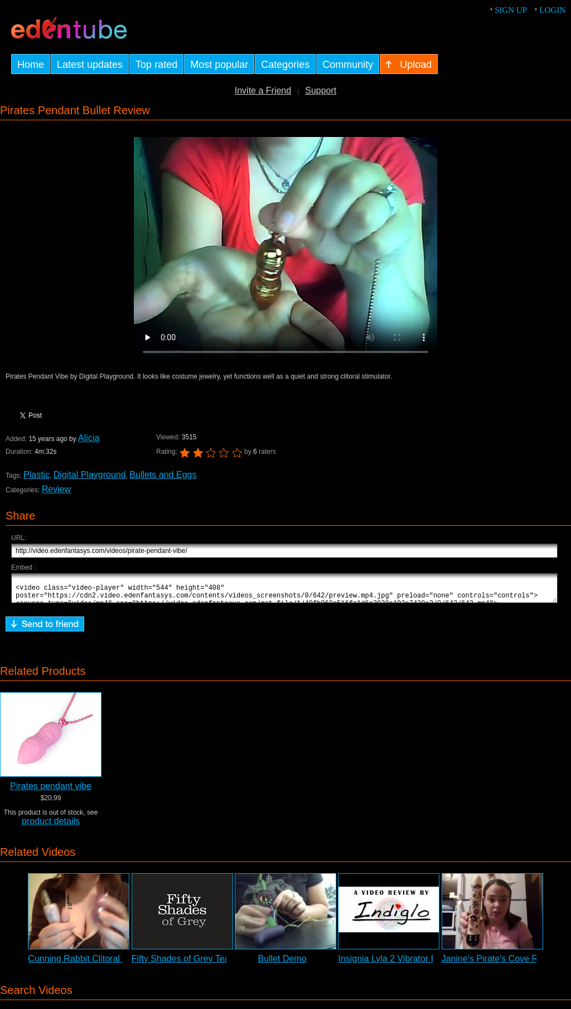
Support (320, 90)
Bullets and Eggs (162, 474)
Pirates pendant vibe (50, 791)
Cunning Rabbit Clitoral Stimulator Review (111, 963)
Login (552, 10)
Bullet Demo (282, 963)
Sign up (511, 10)
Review (56, 489)
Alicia (88, 438)
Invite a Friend (263, 90)
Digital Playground (90, 474)
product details (51, 826)
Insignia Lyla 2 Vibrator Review (399, 963)
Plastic (36, 474)
